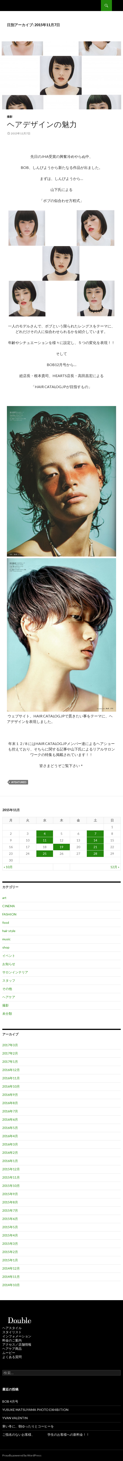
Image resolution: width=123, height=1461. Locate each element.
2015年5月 (10, 1227)
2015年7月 (10, 1210)
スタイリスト (12, 1332)
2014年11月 (11, 1277)
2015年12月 (11, 1169)
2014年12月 (11, 1268)
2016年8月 (10, 1103)
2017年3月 (10, 1045)
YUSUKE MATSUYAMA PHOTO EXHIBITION (35, 1410)
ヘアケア (8, 997)
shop (5, 947)
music (6, 939)
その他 (7, 989)
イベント (8, 956)
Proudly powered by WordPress (21, 1455)
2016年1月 (10, 1161)
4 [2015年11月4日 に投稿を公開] (45, 834)
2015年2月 (10, 1252)
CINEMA (8, 906)
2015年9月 (10, 1194)
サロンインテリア (15, 972)
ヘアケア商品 (12, 1348)
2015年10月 (11, 1186)
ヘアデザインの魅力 (42, 124)
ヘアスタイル (12, 1328)
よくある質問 (12, 1357)
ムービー (8, 1353)
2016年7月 (10, 1111)
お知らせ (8, 964)
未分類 (7, 1013)
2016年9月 (10, 1095)
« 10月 (8, 867)
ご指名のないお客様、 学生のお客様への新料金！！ (45, 1434)
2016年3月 (10, 1144)
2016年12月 (11, 1070)
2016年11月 (11, 1078)
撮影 (9, 116)
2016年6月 (10, 1119)
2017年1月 (10, 1061)
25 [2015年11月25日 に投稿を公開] (45, 854)
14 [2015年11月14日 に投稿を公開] (95, 840)
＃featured (18, 782)
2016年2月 (10, 1152)
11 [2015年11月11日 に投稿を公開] (45, 840)
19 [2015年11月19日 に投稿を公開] (61, 847)
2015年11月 (11, 1177)
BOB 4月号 (10, 1401)
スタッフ (8, 980)
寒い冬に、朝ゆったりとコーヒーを (28, 1426)
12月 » (114, 867)
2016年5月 (10, 1128)
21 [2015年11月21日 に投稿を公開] (95, 847)
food (5, 922)
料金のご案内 (12, 1340)
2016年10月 (11, 1086)
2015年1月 (10, 1260)
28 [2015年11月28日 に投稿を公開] (95, 854)
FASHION (9, 914)
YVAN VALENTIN (15, 1418)
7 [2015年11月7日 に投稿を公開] (95, 834)
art (4, 898)
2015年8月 (10, 1202)
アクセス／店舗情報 (16, 1344)
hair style (8, 931)
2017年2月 (10, 1053)
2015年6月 (10, 1219)
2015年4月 (10, 1235)
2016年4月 (10, 1136)
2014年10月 (11, 1285)
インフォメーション (16, 1336)
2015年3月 (10, 1243)
